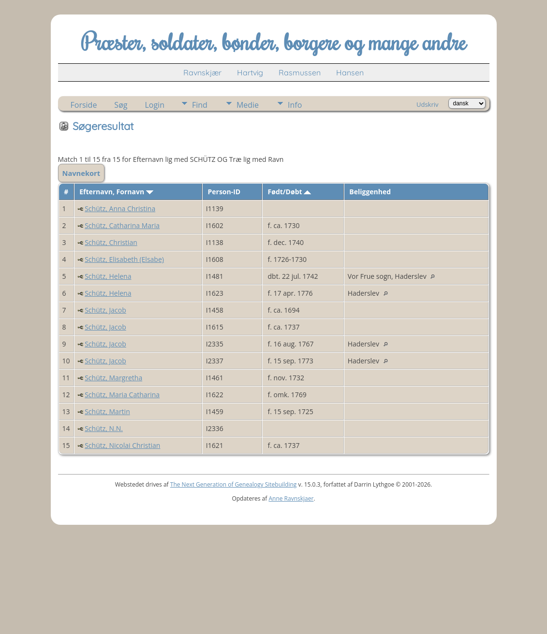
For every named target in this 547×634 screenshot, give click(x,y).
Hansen (350, 72)
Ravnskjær (202, 72)
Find (199, 105)
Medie (248, 105)
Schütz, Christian (111, 242)
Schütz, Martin (107, 411)
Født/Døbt (289, 191)
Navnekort (81, 173)
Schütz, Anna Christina (120, 208)
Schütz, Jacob (105, 310)
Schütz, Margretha (113, 377)
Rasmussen (300, 72)
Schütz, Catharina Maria (122, 225)
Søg (120, 105)
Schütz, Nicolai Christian (122, 445)
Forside (84, 105)
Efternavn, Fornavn (116, 191)
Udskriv (427, 104)
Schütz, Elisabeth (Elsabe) (124, 259)
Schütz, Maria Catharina (122, 394)
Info (295, 105)
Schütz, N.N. (104, 428)
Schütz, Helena (108, 276)
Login (154, 105)
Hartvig (250, 72)
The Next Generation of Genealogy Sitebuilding (233, 484)
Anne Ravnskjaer (290, 498)
